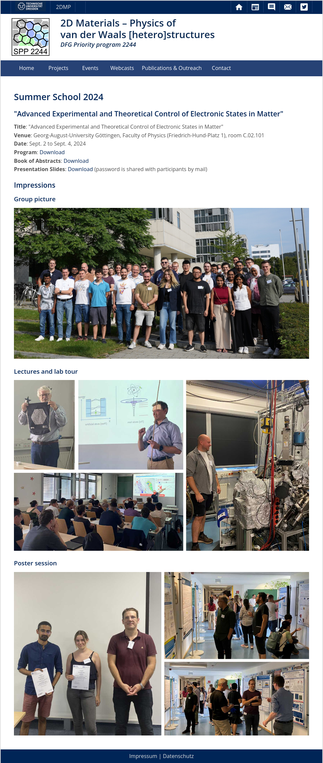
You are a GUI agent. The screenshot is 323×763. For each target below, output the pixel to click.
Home (26, 68)
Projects (58, 68)
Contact (221, 68)
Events (90, 68)
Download (52, 152)
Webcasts (122, 68)
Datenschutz (178, 756)
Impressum (143, 756)
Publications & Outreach (172, 68)
